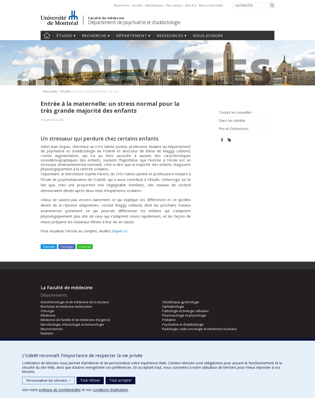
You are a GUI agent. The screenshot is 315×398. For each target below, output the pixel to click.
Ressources (170, 35)
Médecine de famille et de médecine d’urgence (75, 320)
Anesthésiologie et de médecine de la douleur (75, 302)
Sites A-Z (190, 5)
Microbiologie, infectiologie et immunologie (72, 324)
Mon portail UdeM (211, 5)
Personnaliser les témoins (48, 380)
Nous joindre (208, 35)
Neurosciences (52, 329)
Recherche (94, 35)
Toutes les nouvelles (235, 112)
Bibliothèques (154, 5)
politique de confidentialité (60, 389)
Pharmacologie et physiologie (184, 315)
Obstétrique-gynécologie (180, 302)
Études (64, 35)
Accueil (47, 35)
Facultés (137, 5)
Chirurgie (47, 311)
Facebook (222, 140)
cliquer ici (119, 230)
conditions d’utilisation (110, 389)
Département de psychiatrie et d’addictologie (134, 22)
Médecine (48, 315)
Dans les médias (232, 121)
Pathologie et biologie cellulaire (185, 311)
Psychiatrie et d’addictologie (183, 324)
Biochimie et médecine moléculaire (66, 306)
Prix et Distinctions (234, 129)
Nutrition (47, 333)
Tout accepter (120, 380)
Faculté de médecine (106, 18)
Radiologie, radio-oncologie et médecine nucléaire (199, 329)
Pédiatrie (169, 320)
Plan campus (174, 5)
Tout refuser (90, 380)
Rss (229, 140)
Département (131, 35)
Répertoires (121, 5)
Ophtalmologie (173, 306)
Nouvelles (50, 91)
